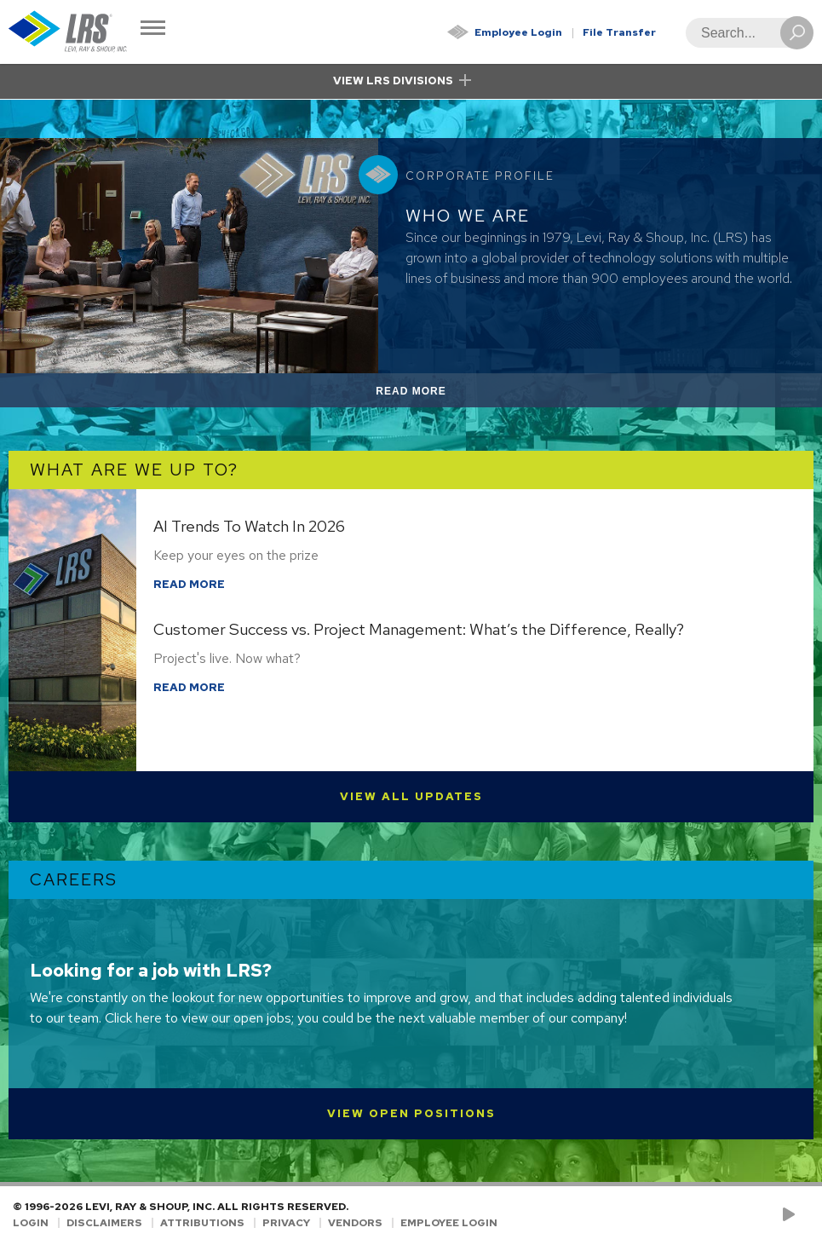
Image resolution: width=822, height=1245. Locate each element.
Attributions (202, 1223)
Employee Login (518, 32)
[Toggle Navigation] (153, 29)
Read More (431, 394)
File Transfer (619, 32)
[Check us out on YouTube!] (792, 1215)
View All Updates (411, 796)
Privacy (286, 1223)
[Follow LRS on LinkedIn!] (806, 1215)
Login (31, 1223)
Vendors (355, 1223)
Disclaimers (104, 1223)
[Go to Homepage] (68, 32)
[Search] (744, 33)
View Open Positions (411, 1113)
